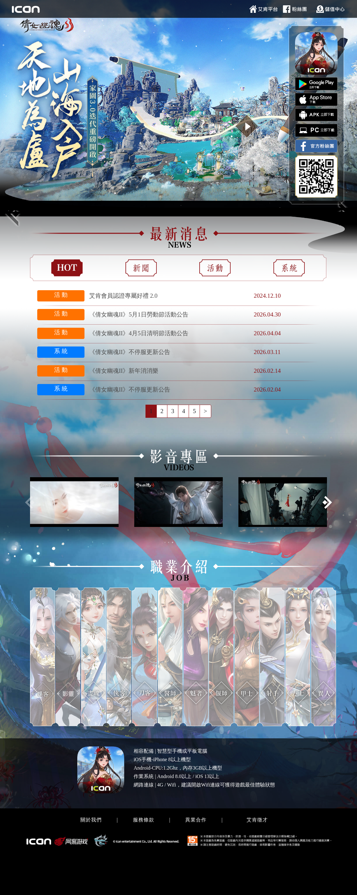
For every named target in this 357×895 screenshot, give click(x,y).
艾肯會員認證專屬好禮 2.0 (123, 295)
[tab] (67, 267)
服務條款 (143, 819)
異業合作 (196, 819)
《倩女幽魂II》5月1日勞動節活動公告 (138, 314)
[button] (327, 502)
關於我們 (91, 819)
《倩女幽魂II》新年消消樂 (124, 370)
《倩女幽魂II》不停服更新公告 (130, 352)
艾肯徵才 (257, 819)
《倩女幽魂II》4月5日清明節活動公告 (138, 333)
